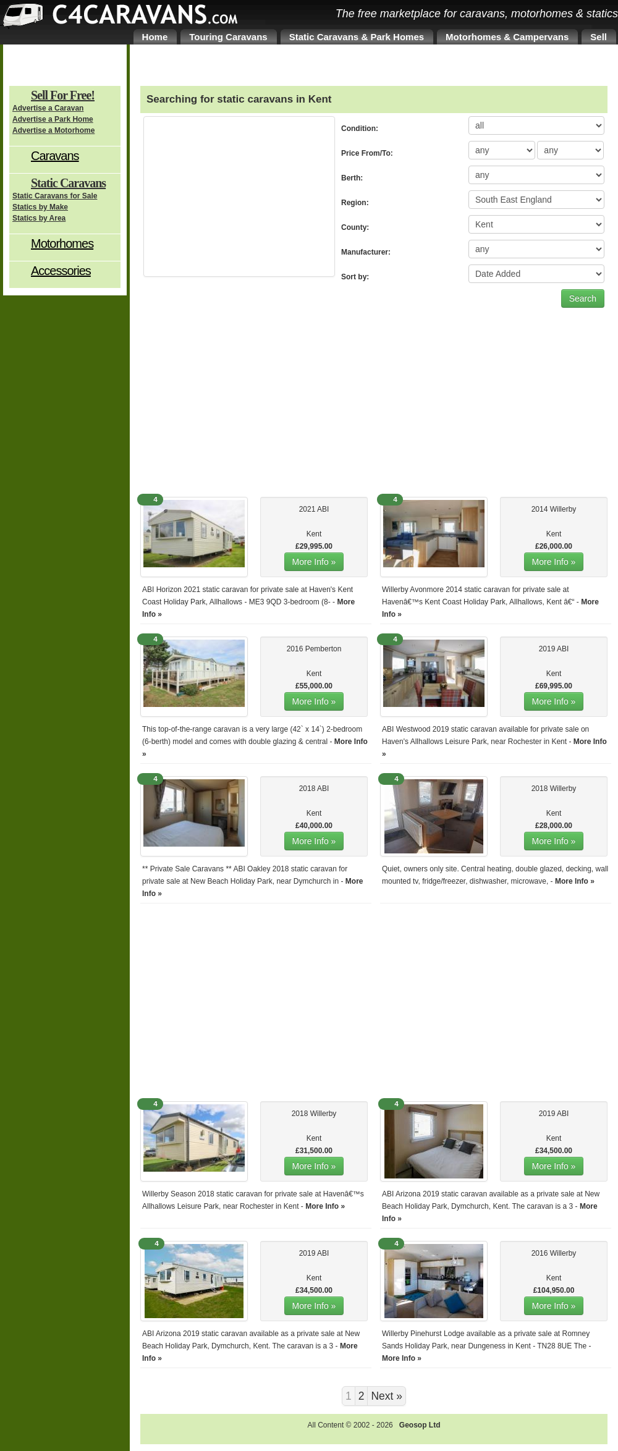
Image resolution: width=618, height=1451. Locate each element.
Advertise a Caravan (47, 108)
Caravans (55, 156)
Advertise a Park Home (52, 119)
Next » (386, 1396)
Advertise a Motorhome (53, 130)
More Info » (314, 562)
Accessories (61, 270)
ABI (323, 509)
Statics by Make (40, 207)
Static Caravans (68, 183)
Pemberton (323, 649)
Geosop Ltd (420, 1425)
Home (155, 37)
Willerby (563, 509)
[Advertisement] (239, 196)
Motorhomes (62, 243)
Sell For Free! (63, 95)
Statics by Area (39, 218)
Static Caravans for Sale (54, 196)
